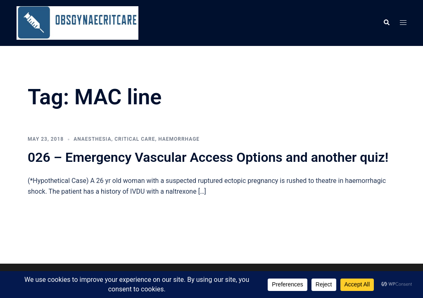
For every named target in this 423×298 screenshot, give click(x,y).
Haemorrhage (179, 139)
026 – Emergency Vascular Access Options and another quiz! (208, 157)
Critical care (134, 139)
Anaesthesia (92, 139)
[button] (386, 22)
